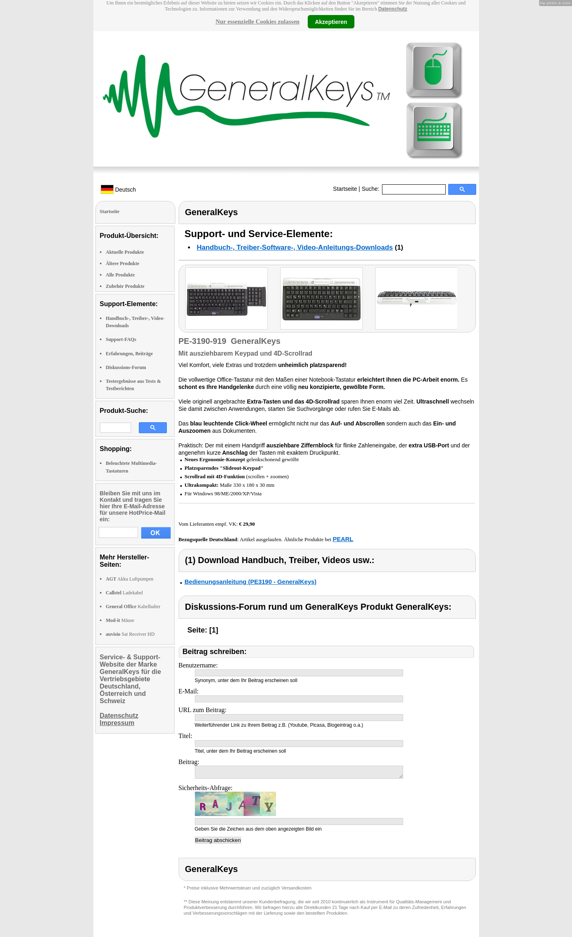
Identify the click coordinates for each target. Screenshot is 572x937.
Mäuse (120, 620)
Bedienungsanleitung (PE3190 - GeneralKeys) (251, 581)
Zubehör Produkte (125, 286)
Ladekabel (124, 593)
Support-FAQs (121, 339)
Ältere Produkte (123, 263)
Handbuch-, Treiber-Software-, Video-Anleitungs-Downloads (295, 247)
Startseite (345, 189)
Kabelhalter (133, 606)
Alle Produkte (120, 275)
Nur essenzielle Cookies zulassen (258, 21)
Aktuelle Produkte (125, 252)
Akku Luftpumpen (129, 579)
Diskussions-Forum (126, 367)
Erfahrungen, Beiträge (129, 353)
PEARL (342, 538)
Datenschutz (392, 9)
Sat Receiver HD (130, 634)
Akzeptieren (331, 21)
